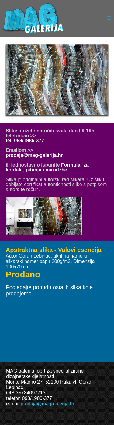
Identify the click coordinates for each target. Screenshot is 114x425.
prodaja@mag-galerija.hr (34, 155)
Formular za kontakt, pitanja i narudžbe (47, 167)
